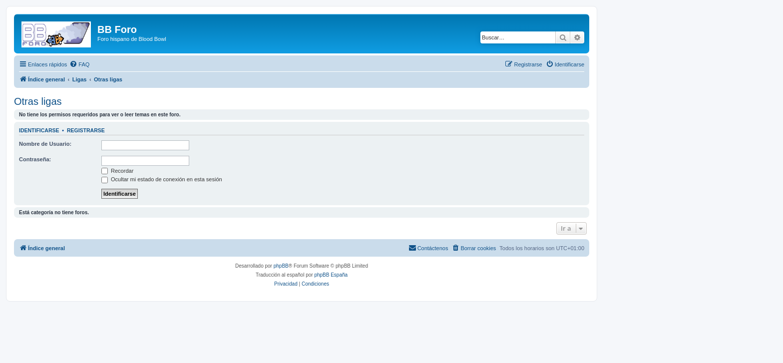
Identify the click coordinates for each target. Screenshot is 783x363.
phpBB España (331, 275)
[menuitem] (79, 64)
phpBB (281, 266)
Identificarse (39, 130)
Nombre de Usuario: (45, 144)
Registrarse (86, 130)
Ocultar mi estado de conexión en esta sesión (161, 179)
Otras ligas (38, 101)
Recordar (117, 171)
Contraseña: (35, 159)
